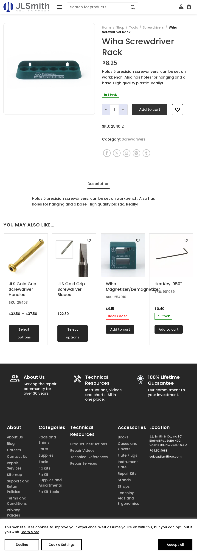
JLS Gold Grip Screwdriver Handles (22, 289)
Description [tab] (98, 183)
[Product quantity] (114, 109)
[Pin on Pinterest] (136, 153)
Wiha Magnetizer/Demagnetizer (123, 286)
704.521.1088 (158, 450)
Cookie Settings (61, 544)
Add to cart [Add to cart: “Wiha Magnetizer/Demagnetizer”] (120, 329)
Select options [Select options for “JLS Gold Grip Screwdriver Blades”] (72, 333)
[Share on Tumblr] (146, 153)
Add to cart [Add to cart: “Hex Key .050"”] (169, 329)
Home (106, 27)
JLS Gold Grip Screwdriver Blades (71, 289)
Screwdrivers (153, 27)
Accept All (175, 544)
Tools (133, 27)
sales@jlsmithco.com (165, 456)
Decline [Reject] (22, 544)
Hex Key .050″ (168, 283)
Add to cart (149, 109)
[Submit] (133, 7)
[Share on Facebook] (107, 153)
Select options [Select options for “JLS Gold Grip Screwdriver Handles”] (24, 333)
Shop (120, 27)
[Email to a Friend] (126, 153)
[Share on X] (117, 153)
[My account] (181, 7)
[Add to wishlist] (177, 109)
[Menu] (59, 7)
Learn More (30, 532)
